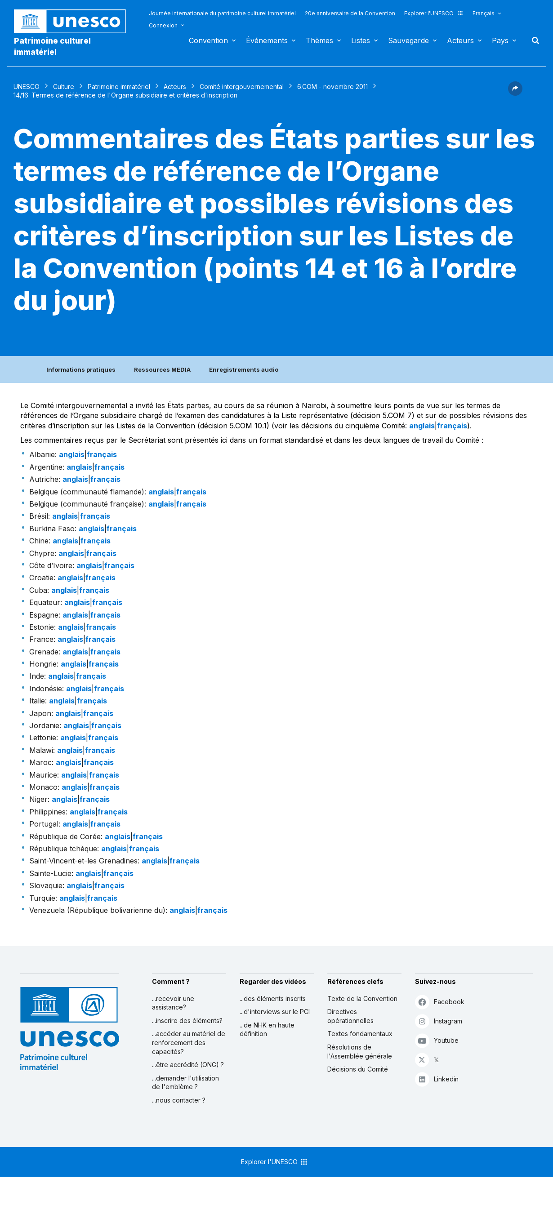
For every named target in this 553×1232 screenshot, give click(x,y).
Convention (208, 40)
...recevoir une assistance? (173, 1003)
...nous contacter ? (178, 1100)
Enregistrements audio (243, 369)
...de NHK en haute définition (267, 1029)
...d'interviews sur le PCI (275, 1011)
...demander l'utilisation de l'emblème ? (185, 1082)
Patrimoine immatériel (119, 86)
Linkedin (437, 1079)
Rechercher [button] (532, 40)
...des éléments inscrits (273, 998)
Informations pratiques (81, 369)
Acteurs (460, 40)
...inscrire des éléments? (187, 1020)
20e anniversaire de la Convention (350, 13)
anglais (422, 425)
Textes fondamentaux (359, 1033)
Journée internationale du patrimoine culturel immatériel (222, 13)
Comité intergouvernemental (242, 86)
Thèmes (319, 40)
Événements (267, 40)
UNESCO (26, 86)
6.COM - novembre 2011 (332, 86)
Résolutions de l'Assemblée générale (359, 1051)
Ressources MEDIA (162, 369)
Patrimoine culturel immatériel (52, 46)
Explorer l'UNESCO (434, 13)
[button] (515, 93)
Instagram (438, 1021)
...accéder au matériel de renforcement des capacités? (188, 1042)
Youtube (437, 1040)
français (452, 425)
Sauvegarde (408, 40)
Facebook (439, 1002)
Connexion (163, 25)
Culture (63, 86)
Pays (500, 40)
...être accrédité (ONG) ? (188, 1064)
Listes (360, 40)
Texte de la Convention (362, 998)
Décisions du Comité (357, 1069)
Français (484, 13)
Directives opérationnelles (350, 1016)
